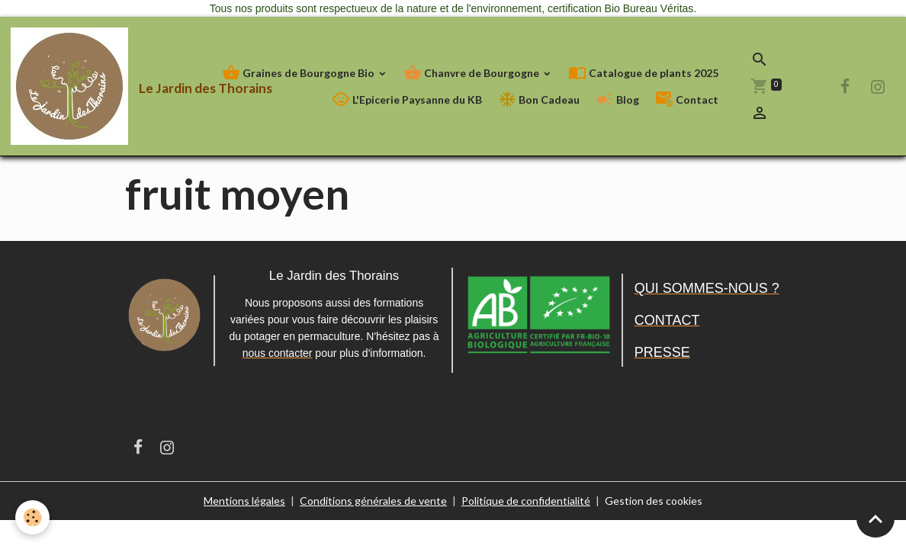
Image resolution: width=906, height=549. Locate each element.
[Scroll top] (875, 518)
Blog (617, 100)
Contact (686, 100)
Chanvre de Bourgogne (472, 73)
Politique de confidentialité (525, 500)
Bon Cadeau (539, 100)
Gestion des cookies (653, 500)
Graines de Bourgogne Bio (299, 73)
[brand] (94, 86)
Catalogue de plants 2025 (643, 73)
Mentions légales (244, 500)
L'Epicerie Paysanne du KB (407, 100)
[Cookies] (32, 517)
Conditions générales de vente (373, 500)
